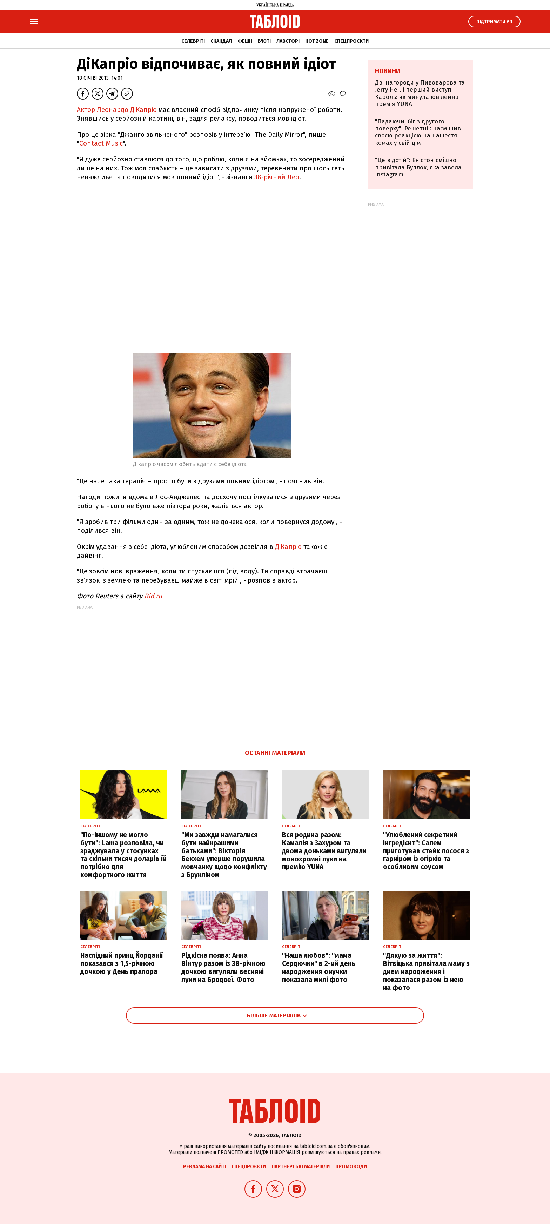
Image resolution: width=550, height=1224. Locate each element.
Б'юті (264, 41)
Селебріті (193, 41)
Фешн (244, 41)
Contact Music (101, 143)
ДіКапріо (288, 547)
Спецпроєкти (351, 41)
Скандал (221, 41)
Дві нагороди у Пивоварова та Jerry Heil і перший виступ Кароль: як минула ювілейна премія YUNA (420, 93)
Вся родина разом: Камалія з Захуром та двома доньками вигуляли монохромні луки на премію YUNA (324, 851)
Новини (387, 71)
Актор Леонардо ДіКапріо (118, 110)
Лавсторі (288, 41)
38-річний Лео (276, 177)
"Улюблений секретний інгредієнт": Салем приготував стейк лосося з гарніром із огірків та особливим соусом (426, 851)
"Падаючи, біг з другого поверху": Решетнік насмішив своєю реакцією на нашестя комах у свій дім (418, 132)
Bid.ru (153, 596)
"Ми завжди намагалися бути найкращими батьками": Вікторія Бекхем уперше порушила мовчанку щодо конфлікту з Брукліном (224, 855)
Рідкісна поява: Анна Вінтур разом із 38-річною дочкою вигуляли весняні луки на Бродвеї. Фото (223, 967)
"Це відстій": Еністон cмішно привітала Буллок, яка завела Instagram (418, 167)
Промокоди (351, 1167)
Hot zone (317, 41)
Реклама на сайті (204, 1167)
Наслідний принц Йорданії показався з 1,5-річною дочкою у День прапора (121, 963)
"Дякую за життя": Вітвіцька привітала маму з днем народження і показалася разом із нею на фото (426, 971)
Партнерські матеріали (300, 1167)
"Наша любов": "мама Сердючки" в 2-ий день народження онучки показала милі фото (318, 967)
